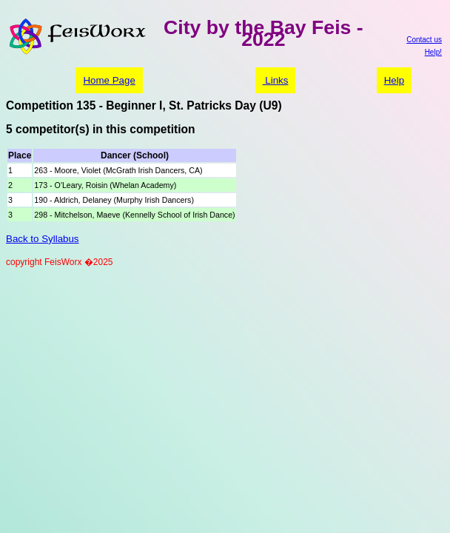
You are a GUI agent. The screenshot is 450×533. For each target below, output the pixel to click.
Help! (433, 52)
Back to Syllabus (42, 238)
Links (276, 80)
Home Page (109, 80)
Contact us (424, 40)
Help (394, 80)
